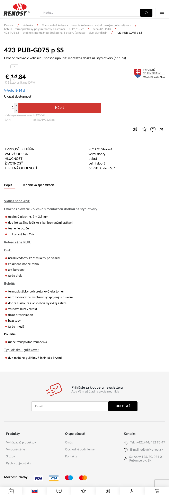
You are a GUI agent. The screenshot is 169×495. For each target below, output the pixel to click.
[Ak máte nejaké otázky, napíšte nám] (153, 129)
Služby (10, 456)
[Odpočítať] (16, 110)
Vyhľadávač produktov (21, 442)
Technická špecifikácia (38, 185)
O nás (69, 442)
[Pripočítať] (16, 105)
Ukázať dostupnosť (17, 96)
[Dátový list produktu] (161, 129)
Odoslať (123, 405)
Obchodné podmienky (80, 449)
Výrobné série (15, 449)
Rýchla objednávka (18, 463)
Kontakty (71, 456)
